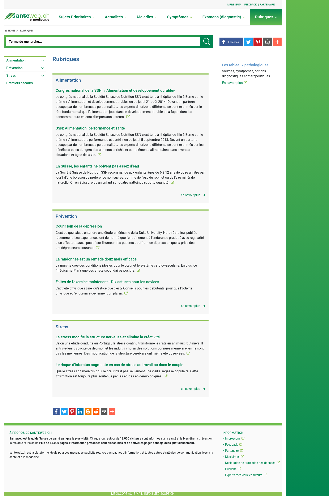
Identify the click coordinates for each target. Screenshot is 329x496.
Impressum (234, 4)
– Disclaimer (232, 456)
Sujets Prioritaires (76, 16)
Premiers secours (19, 83)
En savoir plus (234, 83)
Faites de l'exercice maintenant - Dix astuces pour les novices (107, 282)
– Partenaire (232, 450)
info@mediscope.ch (159, 493)
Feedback (250, 4)
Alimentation (16, 60)
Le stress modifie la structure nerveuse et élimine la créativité (108, 337)
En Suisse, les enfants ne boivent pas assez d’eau (97, 166)
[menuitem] (25, 60)
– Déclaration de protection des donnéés (251, 463)
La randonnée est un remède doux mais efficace (96, 259)
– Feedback (232, 444)
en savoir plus (193, 195)
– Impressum (233, 438)
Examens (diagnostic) (223, 16)
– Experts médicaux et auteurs (244, 475)
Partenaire (267, 4)
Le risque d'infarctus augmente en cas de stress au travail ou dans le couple (119, 365)
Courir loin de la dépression (79, 226)
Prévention (14, 68)
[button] (231, 42)
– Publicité (231, 469)
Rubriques (266, 16)
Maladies (147, 16)
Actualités (115, 16)
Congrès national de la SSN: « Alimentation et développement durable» (115, 90)
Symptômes (179, 16)
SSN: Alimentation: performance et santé (90, 128)
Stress (11, 75)
